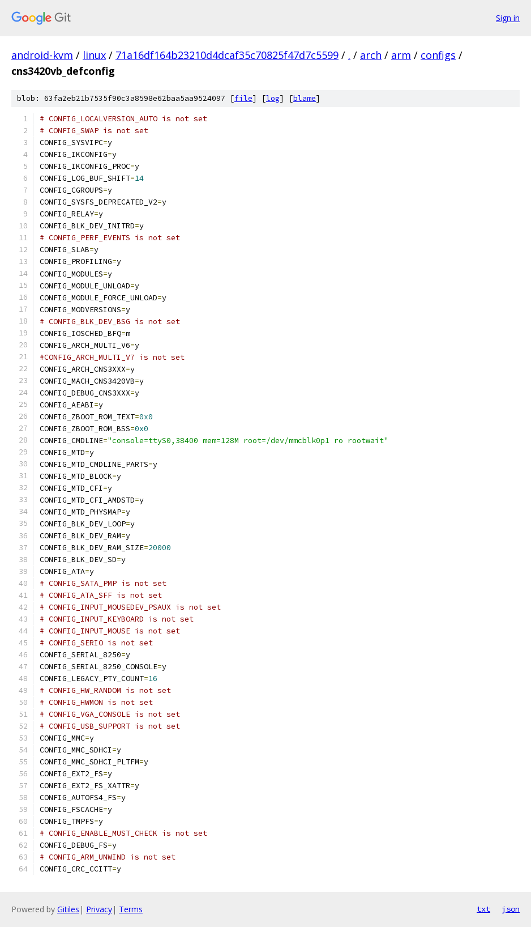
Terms (131, 909)
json (511, 909)
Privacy (99, 909)
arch (371, 55)
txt (483, 909)
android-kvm (42, 55)
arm (401, 55)
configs (438, 55)
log (273, 98)
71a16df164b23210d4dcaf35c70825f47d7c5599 (227, 55)
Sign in (508, 17)
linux (94, 55)
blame (304, 98)
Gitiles (68, 909)
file (243, 98)
